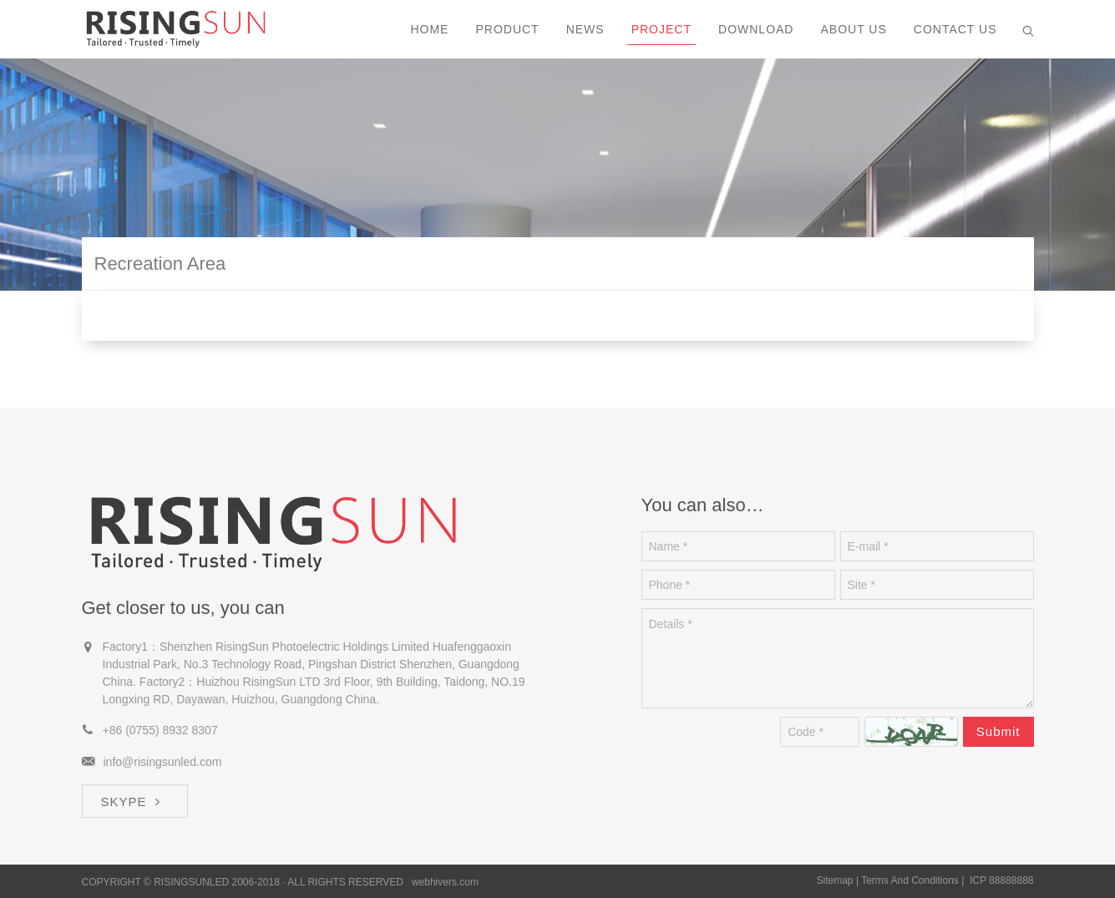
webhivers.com (445, 882)
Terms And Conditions (910, 880)
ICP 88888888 (1002, 880)
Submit (998, 731)
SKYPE (133, 801)
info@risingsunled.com (163, 762)
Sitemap (835, 880)
